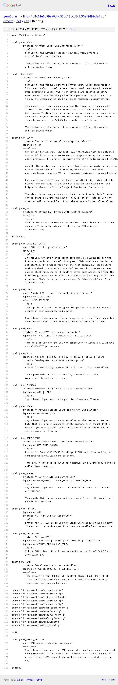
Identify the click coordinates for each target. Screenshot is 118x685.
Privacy (29, 679)
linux (26, 16)
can (26, 21)
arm (17, 16)
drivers (8, 21)
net (18, 21)
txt (104, 679)
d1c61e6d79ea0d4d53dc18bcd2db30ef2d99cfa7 (66, 16)
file (72, 29)
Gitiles (20, 679)
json (112, 679)
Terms (38, 679)
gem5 (7, 16)
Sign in (111, 5)
